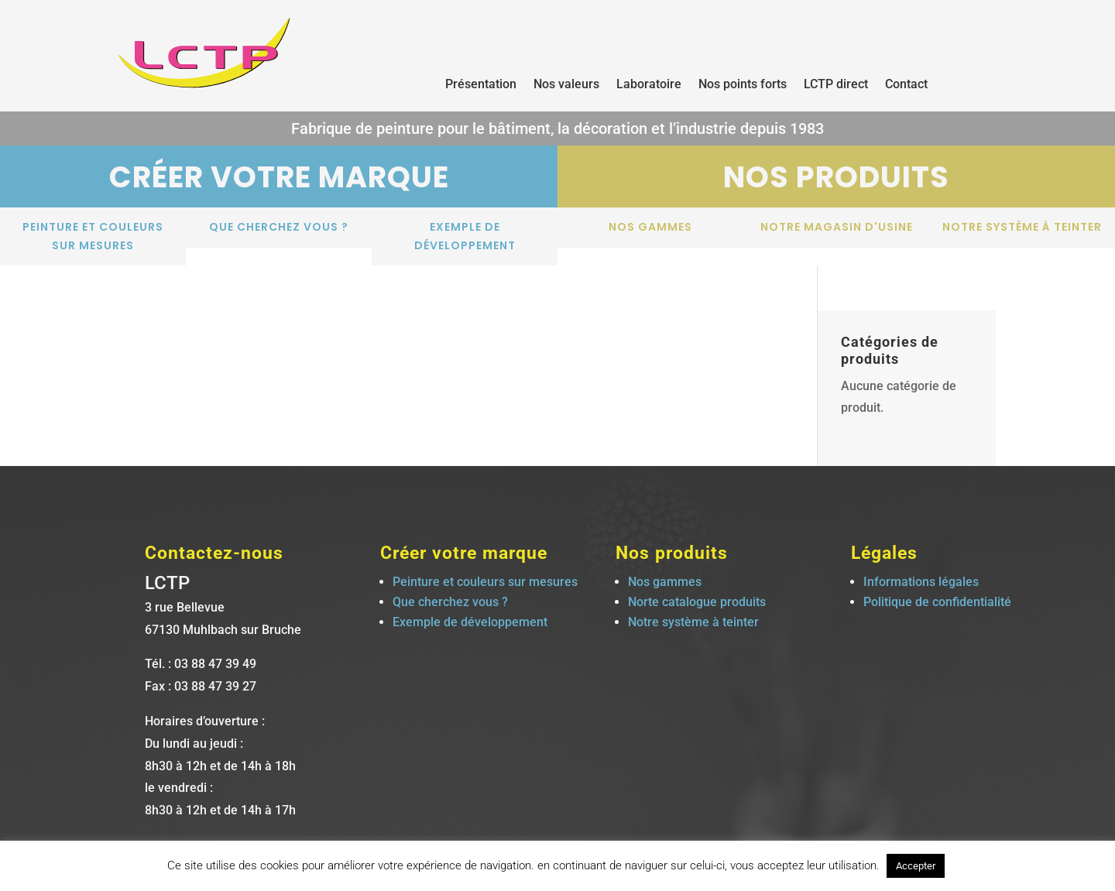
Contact (906, 85)
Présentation (480, 85)
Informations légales (921, 581)
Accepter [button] (915, 866)
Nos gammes (650, 227)
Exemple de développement (465, 236)
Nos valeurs (566, 85)
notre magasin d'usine (836, 227)
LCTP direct (836, 85)
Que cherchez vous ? (278, 227)
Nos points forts (742, 85)
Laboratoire (648, 85)
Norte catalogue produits (697, 602)
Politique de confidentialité (937, 602)
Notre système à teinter (1022, 227)
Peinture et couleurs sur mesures (92, 236)
